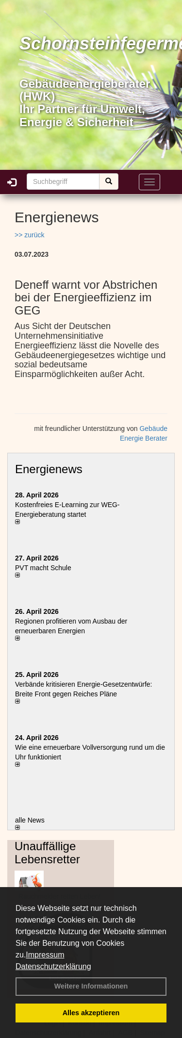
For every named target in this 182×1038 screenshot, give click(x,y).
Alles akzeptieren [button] (91, 1013)
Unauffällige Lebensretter (47, 852)
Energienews (49, 469)
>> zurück (29, 235)
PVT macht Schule (43, 568)
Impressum (45, 955)
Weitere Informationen (91, 986)
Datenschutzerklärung (53, 966)
